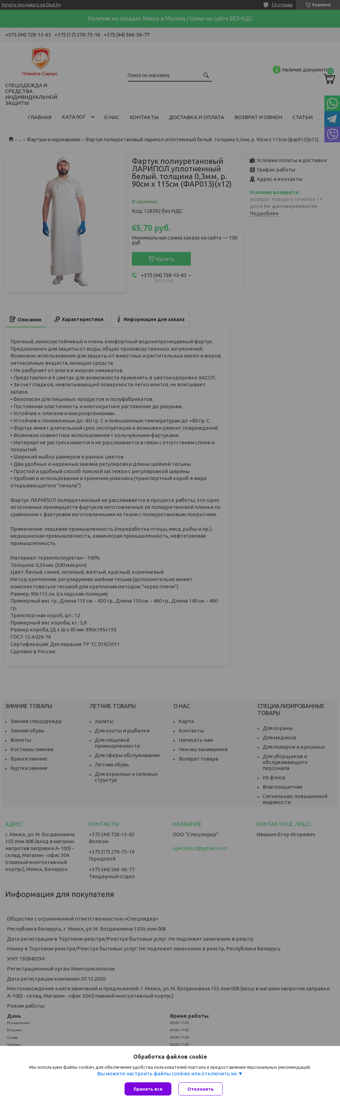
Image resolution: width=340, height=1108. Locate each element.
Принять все (148, 1088)
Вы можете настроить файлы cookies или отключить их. (167, 1073)
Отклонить (200, 1088)
